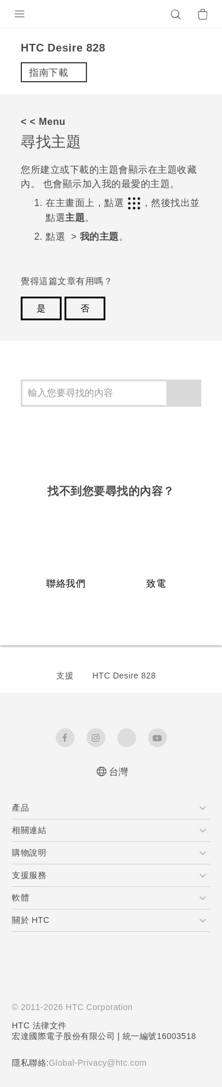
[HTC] (111, 14)
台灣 (118, 772)
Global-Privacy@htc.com (97, 1062)
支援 (64, 675)
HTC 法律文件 (39, 1025)
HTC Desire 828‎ (124, 675)
